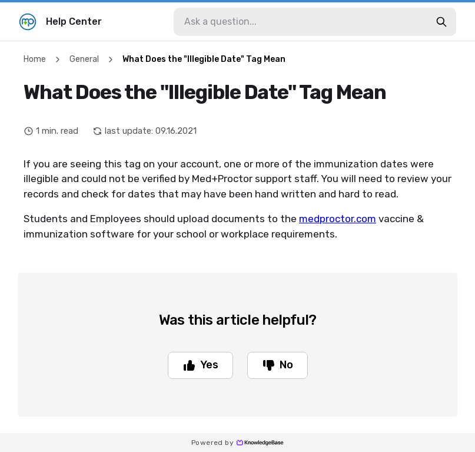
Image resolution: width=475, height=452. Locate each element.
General (84, 59)
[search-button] (441, 21)
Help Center (60, 22)
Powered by (237, 442)
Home (35, 59)
